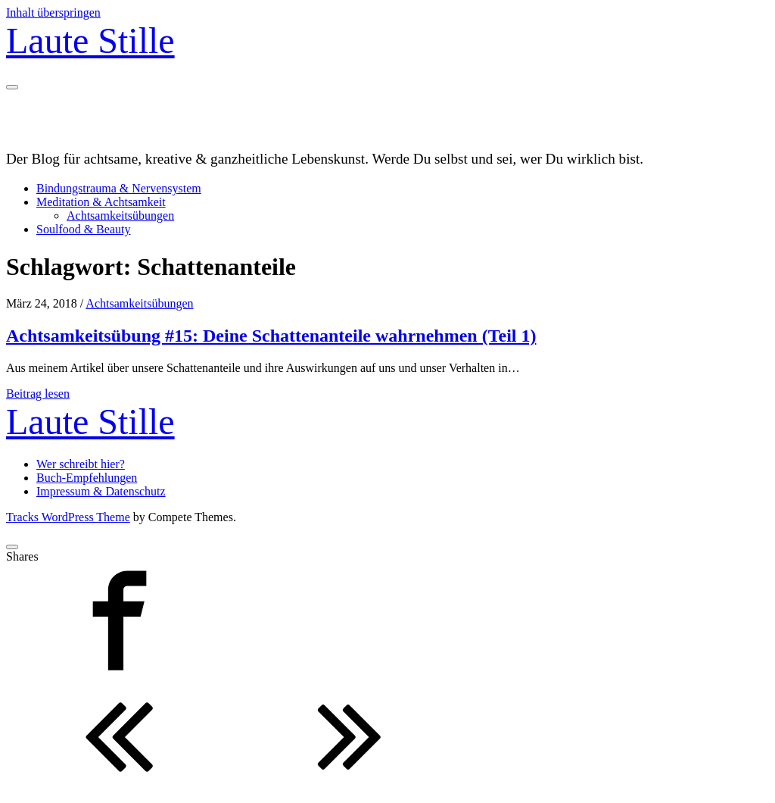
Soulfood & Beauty (83, 229)
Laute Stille (90, 40)
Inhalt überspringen (53, 12)
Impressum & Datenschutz (101, 491)
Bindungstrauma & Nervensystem (118, 188)
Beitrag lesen (38, 393)
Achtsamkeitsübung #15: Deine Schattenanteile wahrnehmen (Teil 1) (271, 335)
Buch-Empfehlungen (86, 477)
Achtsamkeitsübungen (120, 215)
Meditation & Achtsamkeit (101, 201)
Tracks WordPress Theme (68, 517)
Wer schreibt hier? (80, 464)
